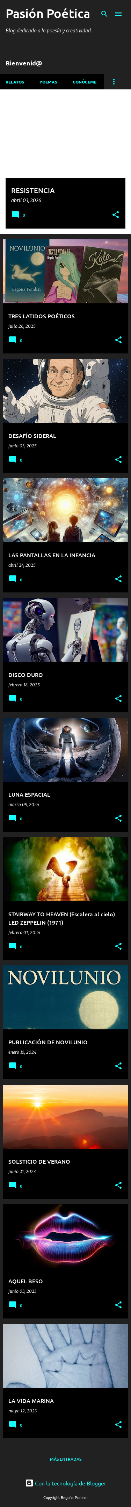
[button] (115, 215)
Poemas (48, 82)
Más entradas (65, 1459)
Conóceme (84, 82)
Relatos (15, 82)
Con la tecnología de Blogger (65, 1483)
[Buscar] (104, 14)
